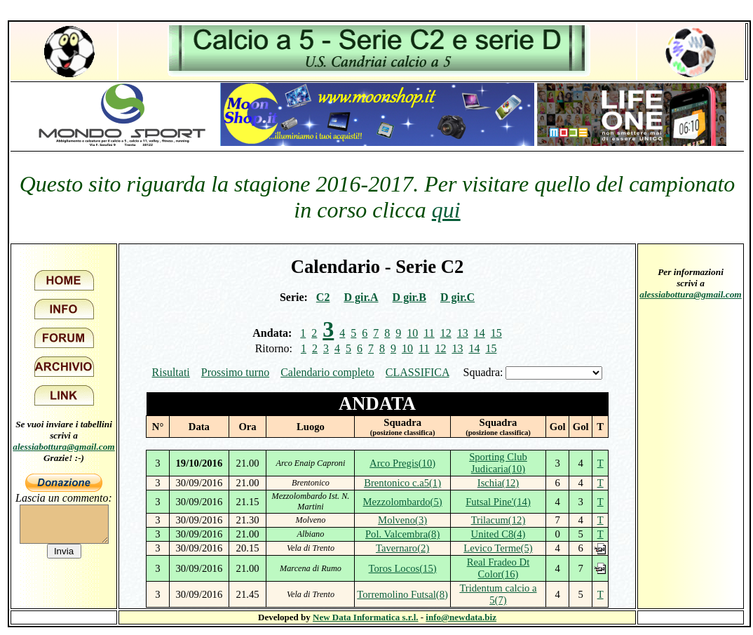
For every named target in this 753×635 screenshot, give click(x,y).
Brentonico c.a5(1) (402, 482)
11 (428, 333)
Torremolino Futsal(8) (402, 594)
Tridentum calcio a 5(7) (497, 594)
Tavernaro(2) (402, 548)
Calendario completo (327, 372)
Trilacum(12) (498, 520)
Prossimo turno (235, 372)
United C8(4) (498, 534)
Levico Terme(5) (497, 548)
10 (412, 333)
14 (479, 333)
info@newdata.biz (461, 617)
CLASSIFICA (417, 372)
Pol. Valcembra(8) (402, 534)
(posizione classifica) (402, 432)
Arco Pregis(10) (402, 463)
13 (462, 333)
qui (446, 209)
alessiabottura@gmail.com (64, 446)
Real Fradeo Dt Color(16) (498, 568)
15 (496, 333)
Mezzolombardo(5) (402, 501)
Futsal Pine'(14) (498, 501)
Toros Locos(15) (403, 568)
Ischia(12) (498, 482)
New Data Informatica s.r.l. (365, 617)
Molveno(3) (402, 520)
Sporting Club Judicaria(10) (498, 462)
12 (446, 333)
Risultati (171, 372)
